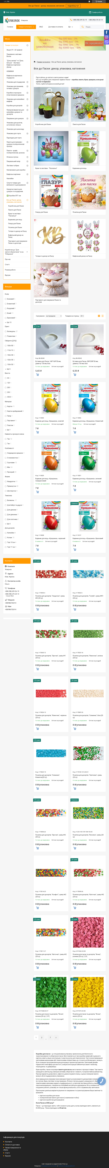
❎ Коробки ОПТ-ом (14, 196)
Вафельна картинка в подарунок (14, 77)
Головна (10, 27)
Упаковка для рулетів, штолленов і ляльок (14, 124)
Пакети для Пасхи (79, 124)
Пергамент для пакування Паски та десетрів (48, 301)
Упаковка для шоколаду (15, 129)
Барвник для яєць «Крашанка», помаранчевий (46, 480)
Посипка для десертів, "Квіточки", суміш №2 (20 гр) (88, 896)
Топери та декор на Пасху (44, 256)
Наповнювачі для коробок (16, 170)
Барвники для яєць (80, 168)
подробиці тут (73, 6)
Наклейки (10, 178)
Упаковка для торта (14, 133)
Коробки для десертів (14, 105)
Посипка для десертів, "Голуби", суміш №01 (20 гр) (88, 597)
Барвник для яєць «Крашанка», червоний (50, 538)
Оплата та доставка (12, 1145)
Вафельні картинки (13, 174)
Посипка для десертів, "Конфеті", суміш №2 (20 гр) (50, 896)
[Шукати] (82, 27)
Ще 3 (8, 524)
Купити (37, 374)
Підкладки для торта (14, 138)
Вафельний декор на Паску (82, 256)
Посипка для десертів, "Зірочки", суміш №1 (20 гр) (50, 657)
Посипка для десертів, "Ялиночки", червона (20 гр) (50, 716)
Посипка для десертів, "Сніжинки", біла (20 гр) (88, 716)
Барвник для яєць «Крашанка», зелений (87, 479)
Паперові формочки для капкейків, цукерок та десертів (15, 112)
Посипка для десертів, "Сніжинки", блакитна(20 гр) (47, 776)
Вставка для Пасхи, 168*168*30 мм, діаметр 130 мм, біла (48, 362)
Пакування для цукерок (15, 118)
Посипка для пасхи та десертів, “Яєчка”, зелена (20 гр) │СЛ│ (49, 1015)
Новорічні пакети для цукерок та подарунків (15, 190)
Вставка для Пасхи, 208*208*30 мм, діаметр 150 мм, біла (85, 362)
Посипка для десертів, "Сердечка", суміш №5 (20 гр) (50, 597)
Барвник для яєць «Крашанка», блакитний (88, 421)
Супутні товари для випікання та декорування (16, 184)
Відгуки (7, 275)
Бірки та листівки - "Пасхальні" (46, 168)
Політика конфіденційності (66, 1166)
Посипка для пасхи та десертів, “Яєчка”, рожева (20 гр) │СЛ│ (87, 955)
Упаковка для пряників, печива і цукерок (15, 87)
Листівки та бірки (13, 165)
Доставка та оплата (55, 27)
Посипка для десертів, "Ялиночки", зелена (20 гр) (88, 657)
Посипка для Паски (79, 212)
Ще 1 (8, 430)
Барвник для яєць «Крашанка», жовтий (49, 421)
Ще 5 (8, 369)
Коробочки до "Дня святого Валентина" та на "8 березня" (14, 252)
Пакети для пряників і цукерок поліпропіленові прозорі (15, 144)
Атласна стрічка (12, 157)
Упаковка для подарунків (16, 82)
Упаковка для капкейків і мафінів (15, 100)
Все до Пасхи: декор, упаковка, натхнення (14, 201)
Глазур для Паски (41, 212)
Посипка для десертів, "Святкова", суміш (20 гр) (87, 776)
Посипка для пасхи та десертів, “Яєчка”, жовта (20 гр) (87, 1015)
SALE (41, 27)
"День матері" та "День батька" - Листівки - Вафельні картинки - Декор (15, 64)
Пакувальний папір (13, 161)
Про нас (8, 259)
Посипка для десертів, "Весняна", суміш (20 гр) (88, 836)
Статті (7, 264)
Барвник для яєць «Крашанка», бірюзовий (88, 538)
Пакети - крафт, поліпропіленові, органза (16, 152)
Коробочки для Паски (43, 124)
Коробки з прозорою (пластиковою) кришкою (15, 94)
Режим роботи (10, 270)
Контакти (8, 1142)
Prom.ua (64, 1164)
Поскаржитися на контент (49, 1166)
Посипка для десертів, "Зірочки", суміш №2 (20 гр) (50, 836)
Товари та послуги (25, 27)
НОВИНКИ (10, 71)
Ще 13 (9, 322)
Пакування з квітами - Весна (14, 55)
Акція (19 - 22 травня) (14, 50)
